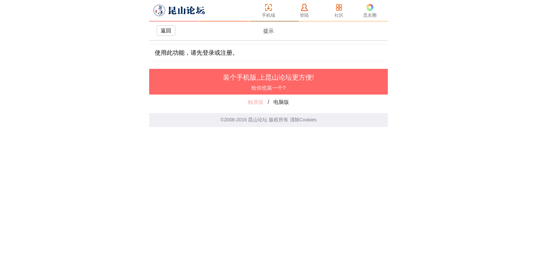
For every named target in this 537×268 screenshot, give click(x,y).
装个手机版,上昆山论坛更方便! (268, 82)
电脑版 (281, 102)
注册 (226, 53)
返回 (166, 31)
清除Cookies (303, 119)
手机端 (268, 15)
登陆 (304, 15)
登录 (208, 53)
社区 (339, 15)
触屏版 (256, 102)
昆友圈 (370, 15)
